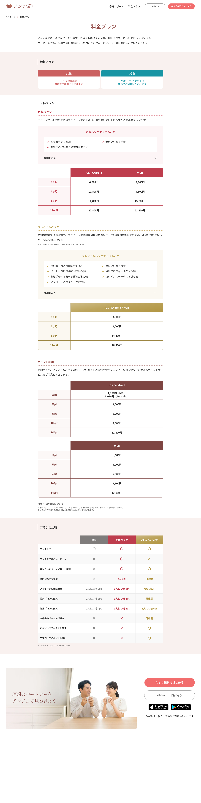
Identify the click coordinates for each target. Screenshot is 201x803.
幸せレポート (116, 6)
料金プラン (134, 6)
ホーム (11, 17)
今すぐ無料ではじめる (181, 6)
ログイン (155, 6)
